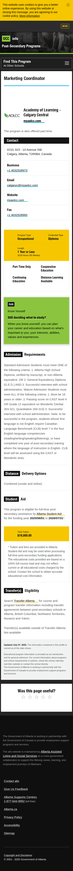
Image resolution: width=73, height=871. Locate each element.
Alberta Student (51, 513)
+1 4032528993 (17, 215)
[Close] (68, 5)
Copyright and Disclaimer (18, 855)
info (10, 38)
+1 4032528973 (17, 170)
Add (34, 27)
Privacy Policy (13, 817)
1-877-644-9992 (14, 801)
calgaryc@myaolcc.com (22, 185)
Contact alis (11, 781)
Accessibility (12, 825)
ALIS (23, 26)
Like (44, 26)
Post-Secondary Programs (21, 46)
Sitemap (9, 833)
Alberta (10, 26)
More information (29, 15)
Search (54, 27)
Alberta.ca (10, 809)
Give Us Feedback (16, 789)
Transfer (26, 600)
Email (40, 93)
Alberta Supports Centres (20, 797)
